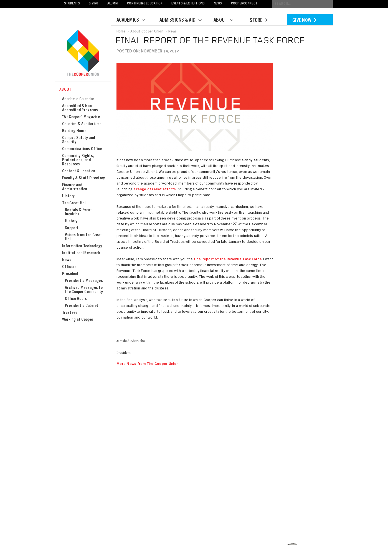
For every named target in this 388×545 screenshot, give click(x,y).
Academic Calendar (78, 99)
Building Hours (74, 131)
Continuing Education (145, 4)
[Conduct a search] (302, 4)
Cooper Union (83, 53)
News (218, 4)
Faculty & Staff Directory (83, 178)
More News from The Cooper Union (147, 364)
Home (120, 31)
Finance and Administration (74, 187)
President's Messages (84, 281)
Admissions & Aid (184, 20)
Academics (134, 20)
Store (258, 20)
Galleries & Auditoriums (82, 124)
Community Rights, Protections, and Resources (78, 160)
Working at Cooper (77, 320)
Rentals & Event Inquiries (78, 212)
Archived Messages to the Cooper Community (84, 290)
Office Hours (76, 299)
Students (72, 4)
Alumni (112, 4)
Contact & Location (78, 171)
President (70, 274)
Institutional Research (81, 253)
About (227, 20)
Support (71, 228)
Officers (69, 267)
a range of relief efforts (154, 189)
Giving (93, 4)
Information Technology (82, 246)
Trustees (69, 313)
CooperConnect (244, 4)
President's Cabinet (81, 306)
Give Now (304, 20)
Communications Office (82, 149)
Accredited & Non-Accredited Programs (80, 108)
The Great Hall (74, 203)
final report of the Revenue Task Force (228, 259)
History (68, 196)
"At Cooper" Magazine (81, 117)
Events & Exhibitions (188, 4)
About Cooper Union (146, 31)
